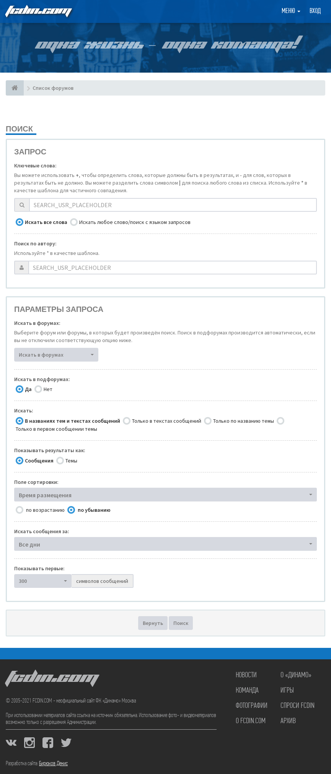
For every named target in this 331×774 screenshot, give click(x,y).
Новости (246, 675)
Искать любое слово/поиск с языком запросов (135, 222)
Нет (48, 389)
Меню (291, 11)
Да (28, 389)
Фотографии (251, 706)
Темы (71, 460)
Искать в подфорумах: (42, 379)
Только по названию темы (243, 420)
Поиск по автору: (35, 243)
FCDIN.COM (38, 11)
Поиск (180, 623)
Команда (247, 690)
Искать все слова (46, 222)
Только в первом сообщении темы (56, 428)
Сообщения (39, 460)
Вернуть (153, 623)
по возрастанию (45, 509)
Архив (288, 721)
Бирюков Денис (53, 764)
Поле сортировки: (36, 482)
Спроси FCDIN (297, 706)
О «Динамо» (295, 675)
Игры (287, 690)
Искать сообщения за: (41, 531)
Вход (315, 11)
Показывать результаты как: (49, 450)
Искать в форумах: (37, 323)
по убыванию (94, 509)
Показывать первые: (39, 568)
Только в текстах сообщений (166, 420)
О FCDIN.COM (251, 721)
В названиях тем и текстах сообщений (72, 420)
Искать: (23, 410)
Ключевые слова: (35, 165)
